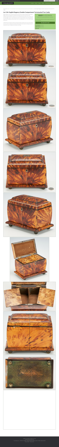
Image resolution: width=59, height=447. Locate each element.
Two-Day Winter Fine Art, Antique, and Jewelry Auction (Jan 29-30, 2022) (22, 8)
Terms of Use (32, 441)
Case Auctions (8, 3)
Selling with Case (45, 22)
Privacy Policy (27, 441)
